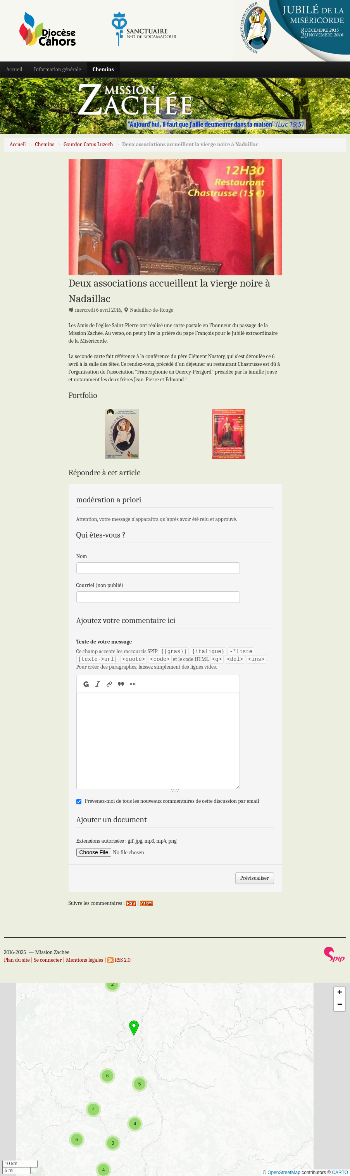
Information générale (57, 69)
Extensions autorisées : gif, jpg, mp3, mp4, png (126, 841)
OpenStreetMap (283, 1172)
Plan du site (17, 960)
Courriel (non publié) (100, 585)
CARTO (340, 1172)
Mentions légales (84, 960)
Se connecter (48, 960)
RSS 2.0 (119, 960)
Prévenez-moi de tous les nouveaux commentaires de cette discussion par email (172, 801)
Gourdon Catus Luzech (88, 144)
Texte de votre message (104, 641)
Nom (81, 556)
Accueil (14, 69)
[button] (113, 1143)
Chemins (103, 69)
